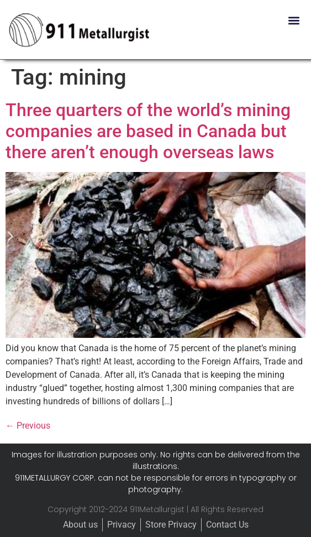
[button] (293, 20)
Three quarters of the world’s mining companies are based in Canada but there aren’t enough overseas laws (148, 131)
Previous (28, 425)
